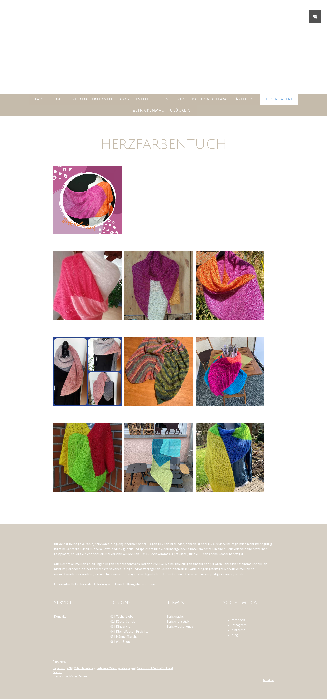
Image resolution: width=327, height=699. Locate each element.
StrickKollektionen (90, 99)
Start (38, 99)
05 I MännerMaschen (124, 636)
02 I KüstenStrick (122, 621)
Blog (124, 99)
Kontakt (60, 616)
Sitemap (57, 672)
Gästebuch (245, 99)
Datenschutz (144, 668)
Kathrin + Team (209, 99)
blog (234, 635)
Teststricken (171, 99)
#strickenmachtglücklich (163, 110)
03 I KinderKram (121, 626)
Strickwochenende (180, 626)
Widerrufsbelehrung (84, 668)
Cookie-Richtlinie (162, 668)
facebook (238, 620)
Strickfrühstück (178, 621)
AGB (69, 668)
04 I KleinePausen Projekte (129, 631)
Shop (56, 99)
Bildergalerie (278, 99)
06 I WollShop (120, 641)
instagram (239, 625)
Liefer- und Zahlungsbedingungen (116, 668)
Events (143, 99)
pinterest (238, 630)
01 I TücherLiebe (121, 616)
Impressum (59, 668)
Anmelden (268, 680)
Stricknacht (175, 616)
